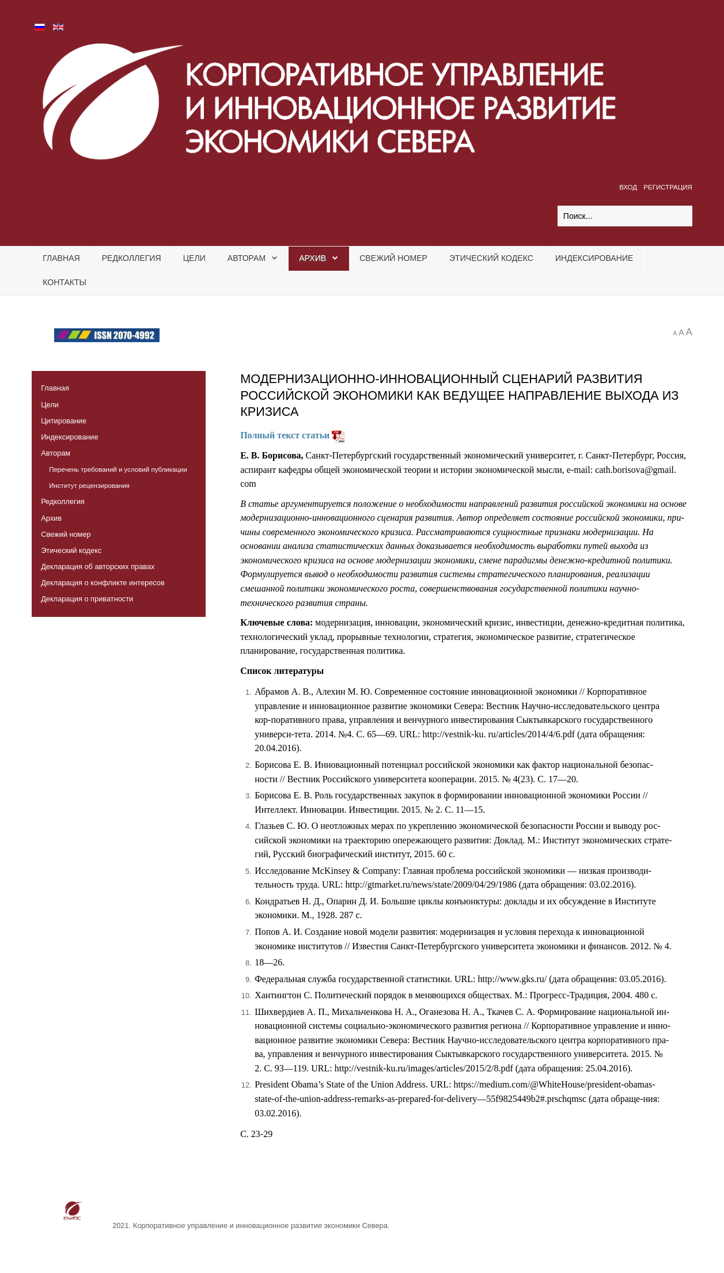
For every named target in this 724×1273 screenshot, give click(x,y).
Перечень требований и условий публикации (118, 469)
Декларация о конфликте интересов (103, 582)
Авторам (247, 258)
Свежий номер (393, 258)
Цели (194, 258)
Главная (61, 258)
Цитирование (63, 420)
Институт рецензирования (89, 485)
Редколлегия (131, 258)
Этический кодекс (491, 258)
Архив (312, 258)
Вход (629, 187)
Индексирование (594, 258)
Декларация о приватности (87, 598)
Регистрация (667, 187)
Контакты (64, 282)
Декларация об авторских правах (97, 566)
